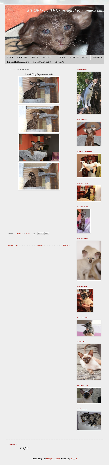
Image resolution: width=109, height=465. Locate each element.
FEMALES (97, 57)
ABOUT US (22, 57)
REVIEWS (59, 62)
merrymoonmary (53, 459)
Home (39, 245)
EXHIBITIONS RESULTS (18, 62)
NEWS (10, 57)
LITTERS (61, 57)
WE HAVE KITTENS (42, 62)
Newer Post (12, 245)
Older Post (66, 245)
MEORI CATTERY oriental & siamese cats (65, 10)
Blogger (74, 459)
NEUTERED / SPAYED (78, 57)
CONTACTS (47, 57)
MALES (34, 57)
